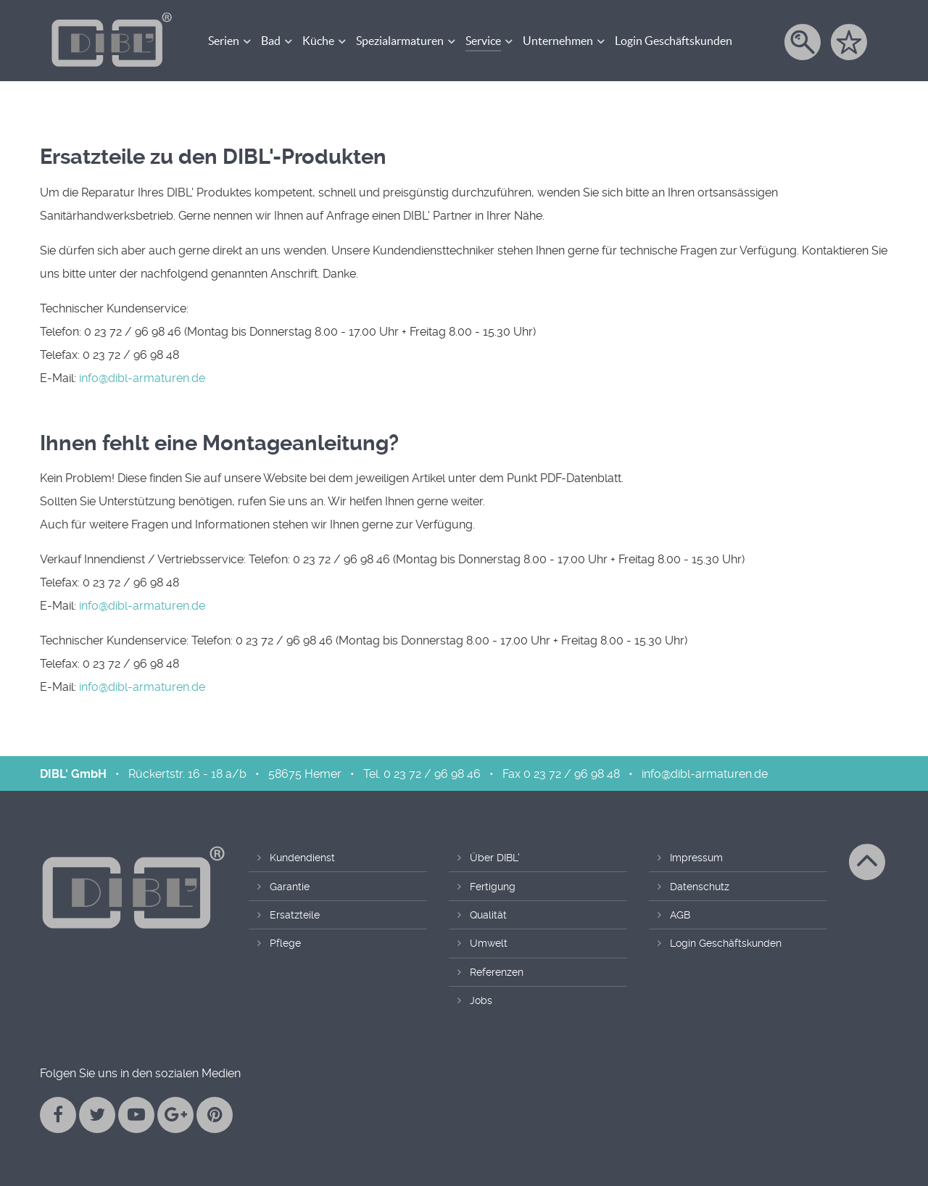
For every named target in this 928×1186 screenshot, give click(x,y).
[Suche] (803, 42)
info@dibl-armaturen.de (142, 378)
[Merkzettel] (850, 42)
